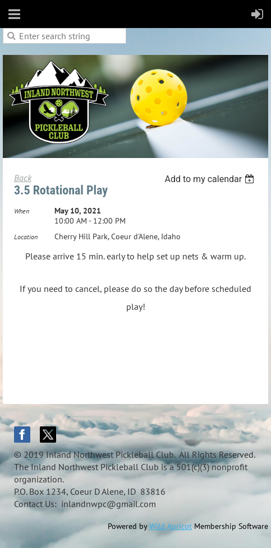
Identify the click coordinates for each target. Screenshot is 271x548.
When (21, 211)
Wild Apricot (170, 526)
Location (26, 237)
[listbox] (210, 179)
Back (22, 177)
